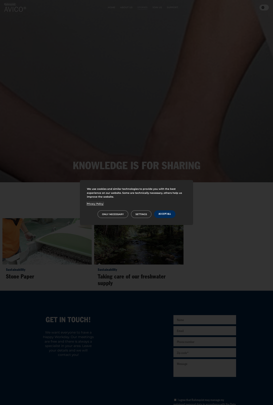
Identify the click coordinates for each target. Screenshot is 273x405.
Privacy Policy (95, 203)
